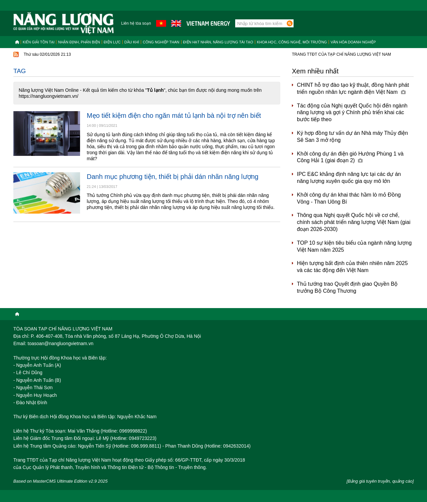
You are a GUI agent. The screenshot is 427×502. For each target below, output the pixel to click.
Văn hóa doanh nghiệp (353, 42)
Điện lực (112, 42)
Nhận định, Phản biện (79, 42)
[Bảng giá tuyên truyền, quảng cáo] (380, 481)
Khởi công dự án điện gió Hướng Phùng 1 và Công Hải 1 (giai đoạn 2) (350, 157)
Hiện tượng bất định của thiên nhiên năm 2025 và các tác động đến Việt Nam (352, 266)
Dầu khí (131, 42)
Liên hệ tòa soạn (136, 23)
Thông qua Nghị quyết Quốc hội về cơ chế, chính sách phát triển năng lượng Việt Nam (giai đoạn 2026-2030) (353, 222)
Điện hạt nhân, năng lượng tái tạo (218, 42)
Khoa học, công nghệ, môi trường (292, 42)
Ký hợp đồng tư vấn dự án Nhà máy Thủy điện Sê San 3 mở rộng (352, 136)
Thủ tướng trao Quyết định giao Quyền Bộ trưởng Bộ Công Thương (347, 287)
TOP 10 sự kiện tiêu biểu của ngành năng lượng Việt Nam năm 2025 (354, 246)
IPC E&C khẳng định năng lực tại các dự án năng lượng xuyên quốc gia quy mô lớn (349, 177)
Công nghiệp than (161, 42)
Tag (19, 70)
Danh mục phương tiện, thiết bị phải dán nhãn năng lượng (173, 176)
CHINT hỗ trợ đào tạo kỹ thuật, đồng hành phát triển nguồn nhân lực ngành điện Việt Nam (353, 88)
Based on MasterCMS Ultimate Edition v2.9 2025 (60, 481)
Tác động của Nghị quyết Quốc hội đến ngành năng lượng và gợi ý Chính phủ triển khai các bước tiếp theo (352, 112)
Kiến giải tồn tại (38, 42)
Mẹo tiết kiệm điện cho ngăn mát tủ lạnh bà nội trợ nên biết (174, 115)
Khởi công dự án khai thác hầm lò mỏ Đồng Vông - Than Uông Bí (349, 198)
